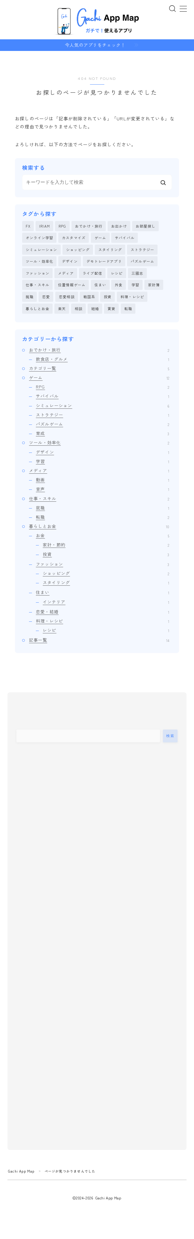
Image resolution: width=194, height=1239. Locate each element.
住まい (100, 284)
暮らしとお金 (37, 308)
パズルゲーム (142, 261)
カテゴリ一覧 (99, 368)
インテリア (106, 602)
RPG (62, 225)
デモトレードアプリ (104, 261)
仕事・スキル (37, 284)
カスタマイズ (73, 237)
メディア (66, 273)
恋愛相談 (67, 296)
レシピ (117, 273)
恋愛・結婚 (102, 612)
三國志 (137, 273)
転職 (128, 308)
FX (28, 225)
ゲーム (100, 237)
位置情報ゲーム (71, 284)
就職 (29, 296)
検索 (170, 736)
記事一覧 (99, 640)
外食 (119, 284)
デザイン (70, 261)
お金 (102, 536)
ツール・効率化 (39, 261)
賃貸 (111, 308)
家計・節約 (106, 545)
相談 (79, 308)
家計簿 (154, 284)
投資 (107, 296)
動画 (102, 480)
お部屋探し (145, 225)
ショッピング (78, 249)
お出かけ (119, 225)
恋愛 (46, 296)
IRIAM (44, 225)
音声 (102, 489)
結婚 (95, 308)
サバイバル (125, 237)
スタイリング (110, 249)
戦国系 (89, 296)
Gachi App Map (21, 1171)
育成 (102, 433)
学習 (135, 284)
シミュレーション (41, 249)
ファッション (37, 273)
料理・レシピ (132, 296)
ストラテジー (142, 249)
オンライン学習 (39, 237)
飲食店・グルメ (102, 359)
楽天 (62, 308)
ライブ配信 (92, 273)
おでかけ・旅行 (89, 225)
